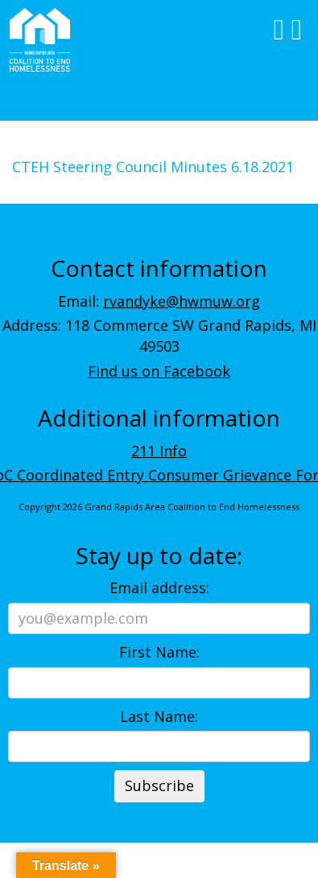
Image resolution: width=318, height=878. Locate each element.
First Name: (159, 652)
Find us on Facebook (159, 371)
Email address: (159, 587)
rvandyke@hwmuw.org (181, 301)
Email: (159, 301)
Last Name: (159, 716)
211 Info (159, 450)
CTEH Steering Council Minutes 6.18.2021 (153, 166)
